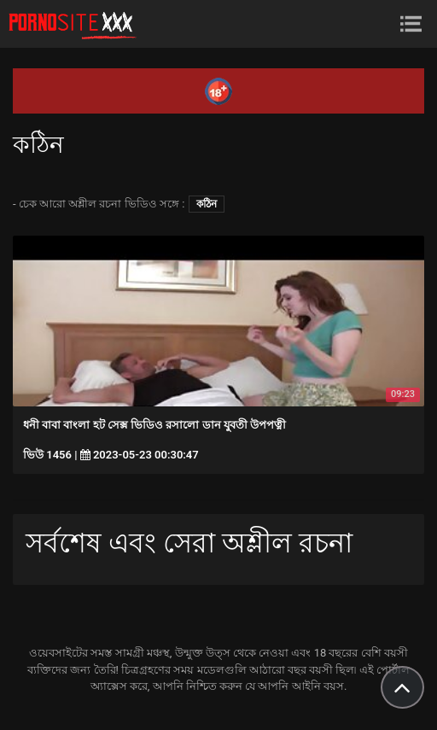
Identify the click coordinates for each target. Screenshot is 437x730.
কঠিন (206, 204)
